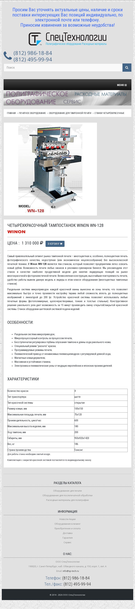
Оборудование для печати (67, 490)
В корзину (55, 243)
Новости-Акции (67, 519)
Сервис (67, 542)
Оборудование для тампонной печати (70, 113)
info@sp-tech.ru (71, 571)
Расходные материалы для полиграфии (67, 500)
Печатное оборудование (32, 113)
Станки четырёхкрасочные (109, 113)
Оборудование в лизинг (67, 523)
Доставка (67, 533)
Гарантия (68, 537)
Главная (11, 113)
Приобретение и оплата (67, 528)
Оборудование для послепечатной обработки (67, 495)
